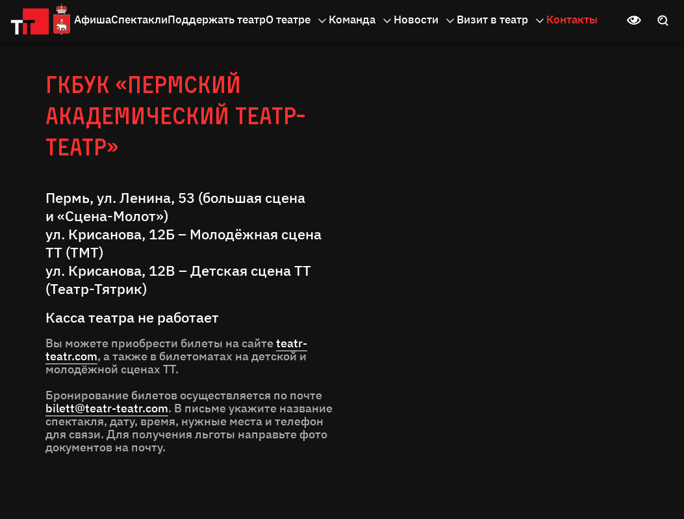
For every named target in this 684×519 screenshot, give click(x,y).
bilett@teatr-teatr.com (106, 408)
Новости (425, 19)
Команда (361, 19)
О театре (297, 19)
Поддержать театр (217, 19)
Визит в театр (501, 19)
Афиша (92, 19)
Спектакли (139, 19)
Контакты (572, 19)
